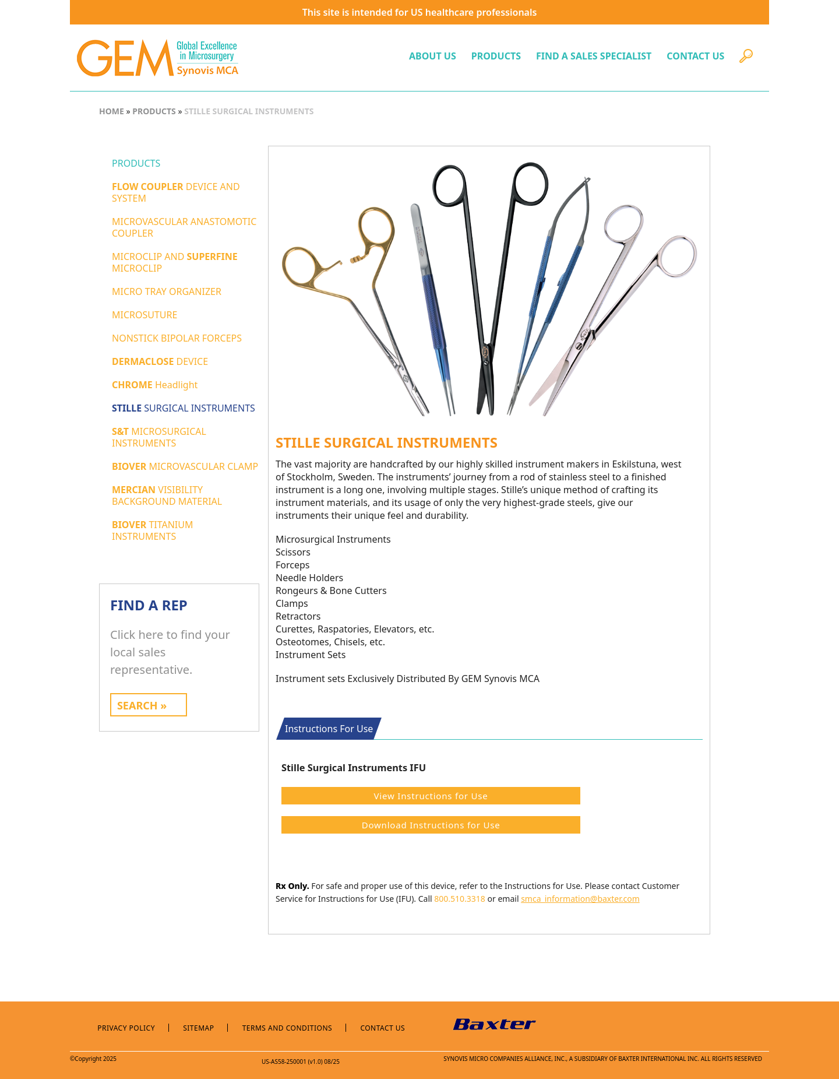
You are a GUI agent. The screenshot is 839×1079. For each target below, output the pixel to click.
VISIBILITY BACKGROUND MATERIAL (167, 495)
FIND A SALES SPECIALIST (593, 56)
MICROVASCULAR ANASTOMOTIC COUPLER (184, 227)
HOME (111, 111)
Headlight (155, 384)
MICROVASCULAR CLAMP (185, 466)
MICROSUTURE (144, 314)
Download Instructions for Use (431, 825)
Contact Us (382, 1028)
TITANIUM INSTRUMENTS (152, 530)
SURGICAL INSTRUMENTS (183, 408)
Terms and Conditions (287, 1028)
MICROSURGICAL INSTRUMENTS (159, 437)
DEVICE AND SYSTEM (176, 192)
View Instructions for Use (431, 796)
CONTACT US (695, 56)
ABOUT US (432, 56)
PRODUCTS (496, 56)
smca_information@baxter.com (580, 898)
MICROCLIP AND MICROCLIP (175, 262)
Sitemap (198, 1028)
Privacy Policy (126, 1028)
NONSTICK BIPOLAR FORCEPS (177, 338)
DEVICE (160, 361)
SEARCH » (142, 705)
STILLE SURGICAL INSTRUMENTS (248, 111)
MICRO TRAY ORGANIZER (166, 291)
